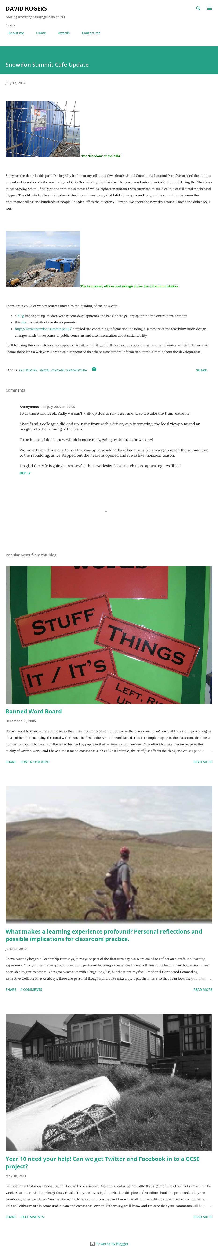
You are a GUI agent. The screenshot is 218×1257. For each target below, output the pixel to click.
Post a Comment (35, 762)
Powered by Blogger (109, 1244)
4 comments (31, 989)
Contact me (88, 33)
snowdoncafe (52, 370)
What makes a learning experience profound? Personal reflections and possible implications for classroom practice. (104, 935)
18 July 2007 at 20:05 (59, 406)
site (24, 322)
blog (21, 316)
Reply (25, 473)
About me (13, 33)
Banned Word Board (34, 711)
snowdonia (76, 370)
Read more (202, 762)
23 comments (32, 1217)
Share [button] (201, 370)
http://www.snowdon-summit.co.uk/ (43, 329)
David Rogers (26, 8)
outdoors (28, 370)
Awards (61, 33)
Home (38, 33)
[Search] (198, 8)
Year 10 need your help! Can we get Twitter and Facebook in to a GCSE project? (102, 1162)
